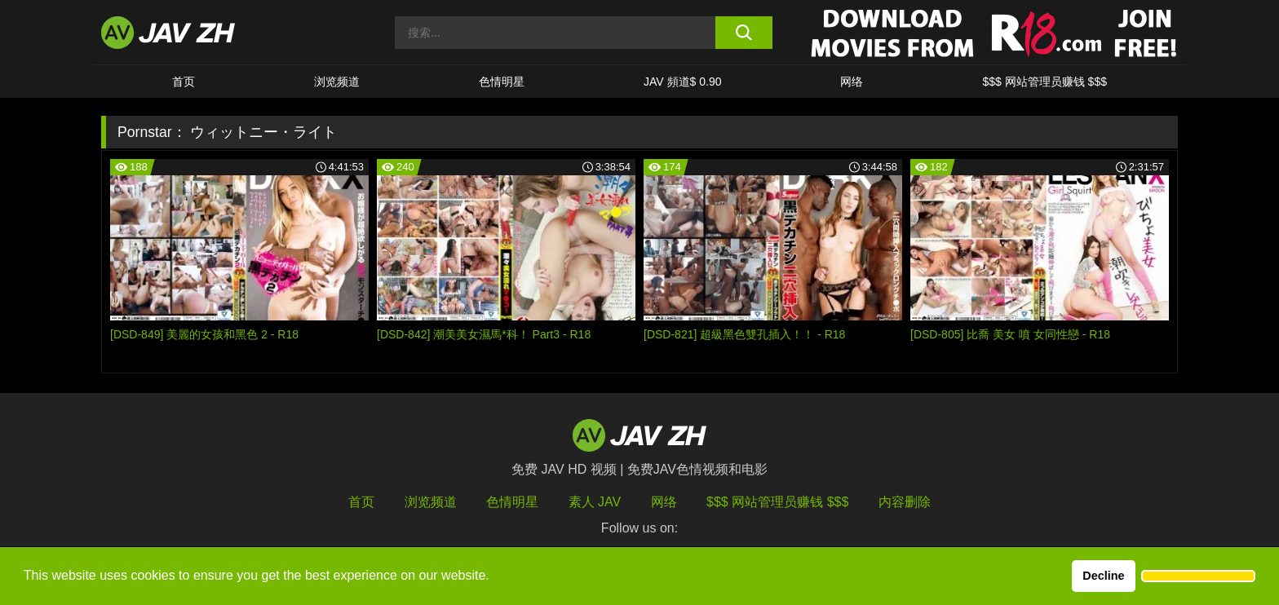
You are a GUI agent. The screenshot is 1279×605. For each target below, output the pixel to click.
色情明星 (501, 81)
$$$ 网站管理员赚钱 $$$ (1044, 81)
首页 (183, 81)
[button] (1198, 576)
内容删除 (904, 502)
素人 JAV (595, 502)
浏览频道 (337, 81)
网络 (851, 81)
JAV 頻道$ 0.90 (682, 81)
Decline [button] (1103, 575)
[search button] (743, 32)
